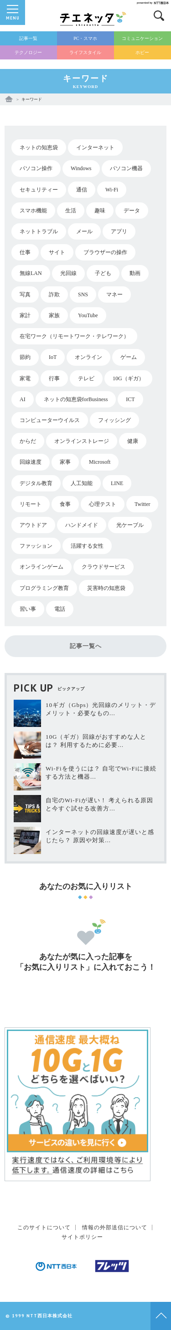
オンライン (88, 357)
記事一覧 (28, 38)
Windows (81, 168)
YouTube (88, 315)
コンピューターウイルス (50, 420)
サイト (57, 252)
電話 (59, 609)
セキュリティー (39, 189)
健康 (132, 441)
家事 (65, 462)
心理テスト (102, 504)
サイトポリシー (82, 1237)
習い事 (28, 609)
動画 (135, 273)
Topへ (160, 1316)
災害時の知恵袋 (106, 588)
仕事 (25, 252)
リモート (30, 504)
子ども (103, 273)
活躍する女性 (87, 546)
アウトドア (33, 525)
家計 (25, 315)
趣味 (99, 210)
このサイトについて (44, 1227)
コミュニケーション (142, 38)
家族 (54, 315)
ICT (130, 399)
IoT (53, 357)
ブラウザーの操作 (105, 252)
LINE (117, 483)
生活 (70, 210)
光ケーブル (130, 525)
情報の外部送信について (114, 1227)
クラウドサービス (103, 567)
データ (132, 210)
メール (84, 231)
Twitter (142, 504)
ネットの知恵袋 (39, 147)
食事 (65, 504)
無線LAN (31, 273)
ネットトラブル (39, 231)
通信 (81, 189)
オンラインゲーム (41, 567)
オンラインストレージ (81, 441)
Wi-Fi (111, 189)
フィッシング (114, 420)
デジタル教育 (36, 483)
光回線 (68, 273)
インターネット (95, 147)
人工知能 (82, 483)
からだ (28, 441)
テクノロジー (28, 52)
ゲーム (128, 357)
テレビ (86, 378)
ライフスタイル (85, 52)
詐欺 (54, 294)
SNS (83, 294)
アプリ (119, 231)
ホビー (142, 52)
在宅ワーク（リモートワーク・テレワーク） (74, 336)
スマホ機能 (33, 210)
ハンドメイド (81, 525)
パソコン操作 (36, 168)
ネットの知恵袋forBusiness (76, 399)
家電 (25, 378)
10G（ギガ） (128, 378)
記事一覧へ (86, 646)
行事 (54, 378)
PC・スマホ (85, 38)
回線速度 (30, 462)
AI (23, 399)
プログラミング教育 (44, 588)
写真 (25, 294)
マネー (114, 294)
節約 (25, 357)
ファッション (36, 546)
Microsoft (99, 462)
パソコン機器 (126, 168)
